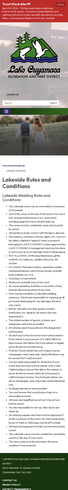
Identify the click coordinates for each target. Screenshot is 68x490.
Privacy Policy (11, 484)
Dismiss (60, 4)
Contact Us (12, 94)
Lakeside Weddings (15, 171)
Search (53, 103)
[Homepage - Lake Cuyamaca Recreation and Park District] (34, 57)
